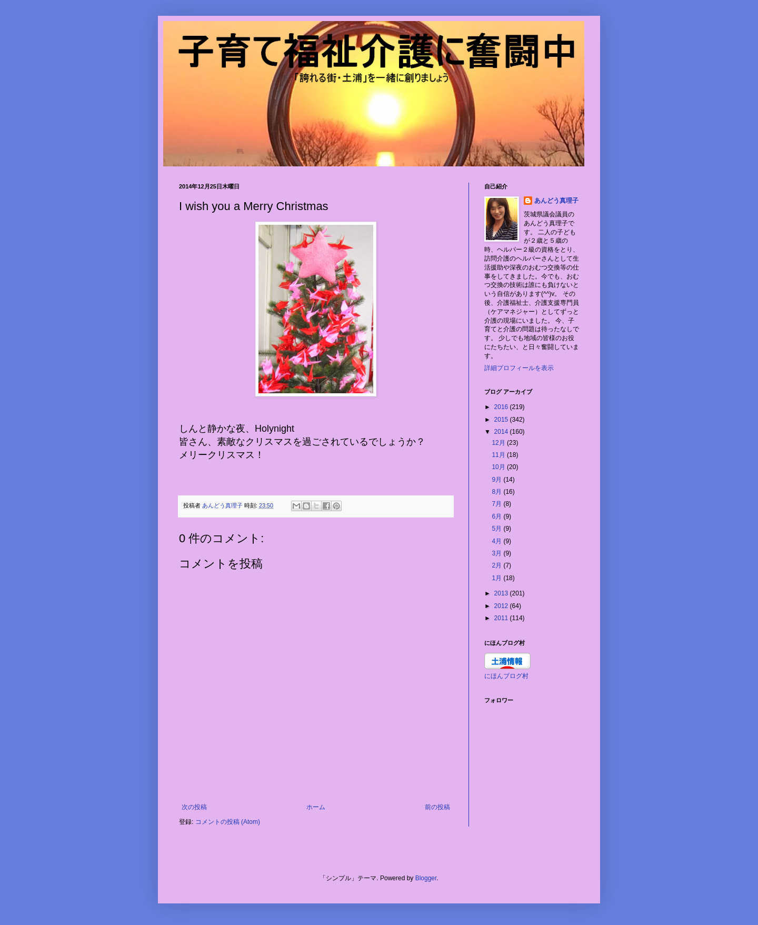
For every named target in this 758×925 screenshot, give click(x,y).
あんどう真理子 (556, 200)
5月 (497, 528)
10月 (499, 467)
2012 (502, 606)
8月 (497, 491)
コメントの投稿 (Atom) (227, 821)
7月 (497, 504)
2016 (502, 407)
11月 (499, 455)
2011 (502, 618)
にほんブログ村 (506, 676)
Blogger (426, 878)
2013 (502, 593)
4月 (497, 541)
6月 (497, 516)
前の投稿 (437, 807)
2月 (497, 565)
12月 (499, 442)
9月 (497, 479)
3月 (497, 553)
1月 (497, 578)
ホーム (315, 807)
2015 (502, 419)
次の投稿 (194, 807)
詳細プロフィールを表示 (519, 368)
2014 (502, 431)
